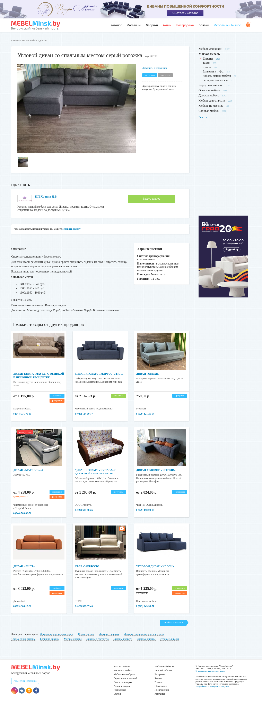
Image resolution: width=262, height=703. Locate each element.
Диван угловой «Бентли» (156, 469)
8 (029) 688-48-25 (84, 510)
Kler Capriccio (87, 566)
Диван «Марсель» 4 (28, 469)
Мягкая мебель (29, 40)
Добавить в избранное (154, 67)
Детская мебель (209, 95)
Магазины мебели (123, 670)
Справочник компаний (125, 678)
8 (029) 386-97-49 (84, 606)
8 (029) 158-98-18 (145, 510)
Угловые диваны (169, 638)
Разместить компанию (25, 680)
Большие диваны (49, 638)
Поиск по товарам (123, 682)
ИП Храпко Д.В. (47, 196)
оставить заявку (71, 228)
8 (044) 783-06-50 (22, 513)
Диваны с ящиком (109, 633)
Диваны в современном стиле (56, 633)
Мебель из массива (211, 105)
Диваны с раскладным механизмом (144, 633)
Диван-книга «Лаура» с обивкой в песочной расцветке (32, 377)
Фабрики (152, 25)
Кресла (207, 67)
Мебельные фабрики (124, 674)
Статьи (117, 693)
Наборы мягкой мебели (217, 75)
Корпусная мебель (210, 85)
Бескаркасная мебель (215, 80)
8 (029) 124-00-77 (84, 413)
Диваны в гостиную (97, 638)
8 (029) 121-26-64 (145, 413)
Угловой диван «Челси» (155, 566)
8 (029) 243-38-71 (145, 606)
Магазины (133, 25)
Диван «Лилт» (24, 566)
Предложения (162, 689)
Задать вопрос (151, 198)
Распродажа (185, 25)
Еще (203, 117)
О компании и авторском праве (210, 671)
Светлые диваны (146, 638)
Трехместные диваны (23, 638)
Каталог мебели (122, 666)
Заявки (204, 25)
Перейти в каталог (173, 622)
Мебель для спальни (212, 100)
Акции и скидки (122, 686)
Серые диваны (86, 633)
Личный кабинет (163, 670)
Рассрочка (160, 674)
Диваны (43, 40)
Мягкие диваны (72, 638)
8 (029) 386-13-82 (22, 606)
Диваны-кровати (122, 638)
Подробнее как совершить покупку (212, 686)
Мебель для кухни (210, 48)
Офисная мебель (209, 90)
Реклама (159, 682)
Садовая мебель (209, 110)
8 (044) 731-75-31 (22, 413)
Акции (167, 25)
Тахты (206, 62)
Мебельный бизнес (227, 25)
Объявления (161, 686)
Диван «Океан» (148, 373)
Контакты (160, 693)
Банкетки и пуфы (213, 71)
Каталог (116, 25)
